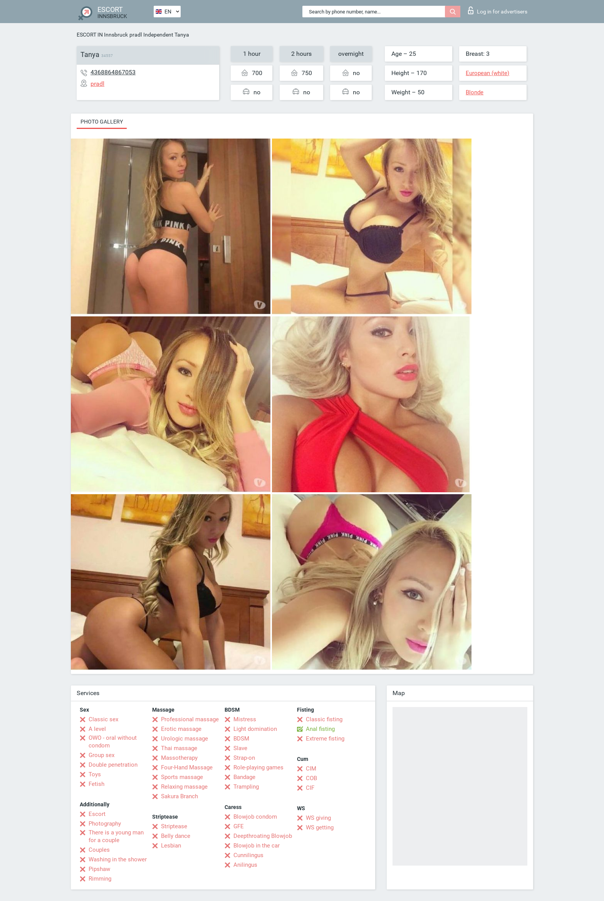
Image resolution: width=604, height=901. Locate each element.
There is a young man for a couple (116, 836)
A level (97, 728)
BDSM (241, 738)
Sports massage (182, 777)
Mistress (244, 719)
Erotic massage (181, 728)
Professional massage (190, 719)
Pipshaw (99, 869)
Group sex (101, 755)
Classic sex (103, 719)
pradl (135, 35)
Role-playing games (258, 767)
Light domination (255, 728)
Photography (105, 823)
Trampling (246, 786)
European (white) (487, 73)
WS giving (318, 817)
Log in (497, 10)
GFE (238, 826)
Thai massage (179, 748)
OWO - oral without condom (113, 741)
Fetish (96, 784)
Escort (97, 814)
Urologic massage (184, 738)
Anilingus (245, 864)
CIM (311, 768)
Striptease (174, 826)
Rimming (100, 878)
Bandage (244, 777)
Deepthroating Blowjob (262, 835)
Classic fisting (324, 719)
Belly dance (175, 835)
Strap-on (244, 757)
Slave (240, 748)
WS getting (320, 827)
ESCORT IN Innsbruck (102, 35)
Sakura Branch (179, 796)
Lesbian (171, 845)
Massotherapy (179, 757)
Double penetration (113, 764)
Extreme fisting (325, 738)
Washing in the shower (118, 859)
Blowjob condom (255, 816)
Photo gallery (102, 122)
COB (311, 778)
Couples (99, 849)
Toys (95, 774)
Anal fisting (320, 728)
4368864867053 (113, 72)
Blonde (474, 92)
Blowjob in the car (256, 845)
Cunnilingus (248, 855)
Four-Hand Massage (187, 767)
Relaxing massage (184, 786)
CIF (310, 787)
